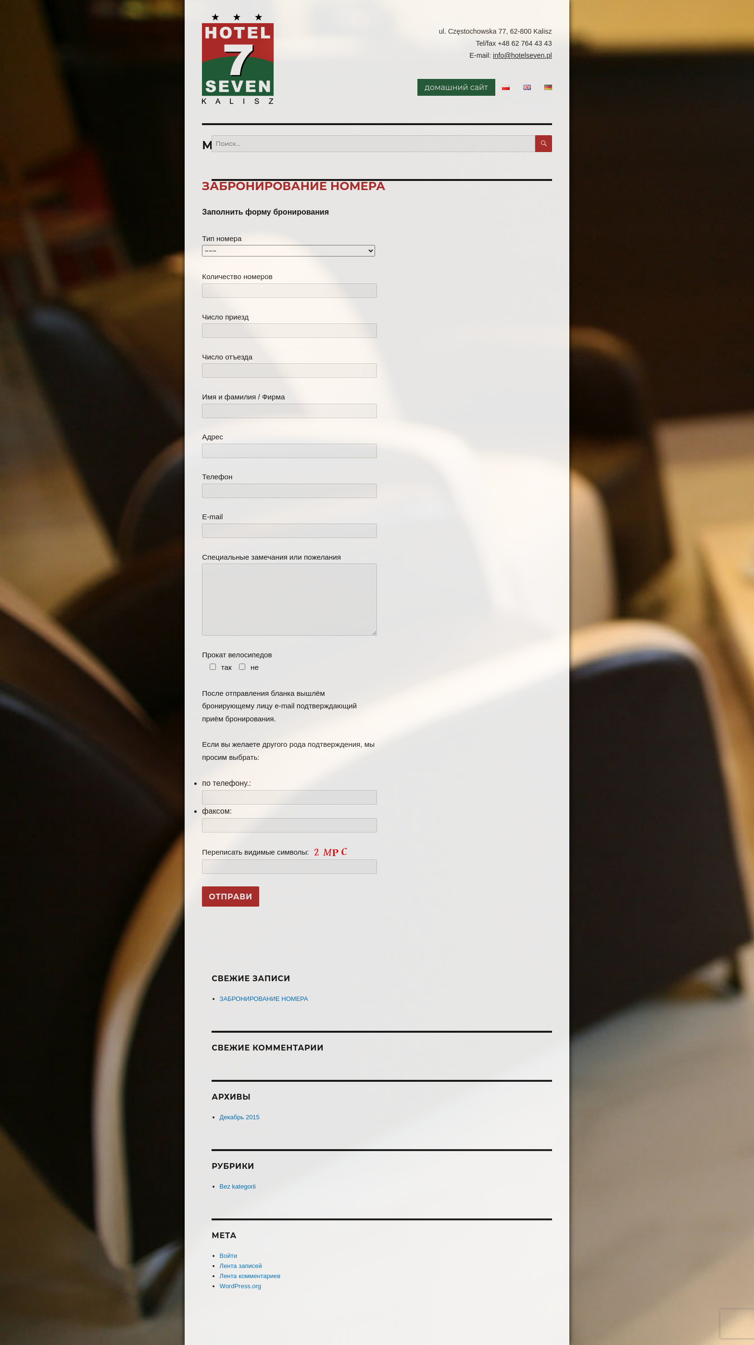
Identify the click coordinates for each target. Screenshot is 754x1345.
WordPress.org (240, 1286)
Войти (228, 1255)
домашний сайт (456, 87)
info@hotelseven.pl (522, 55)
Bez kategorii (238, 1186)
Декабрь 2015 (240, 1117)
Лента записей (241, 1265)
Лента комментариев (250, 1276)
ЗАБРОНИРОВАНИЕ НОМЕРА (293, 186)
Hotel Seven (238, 58)
